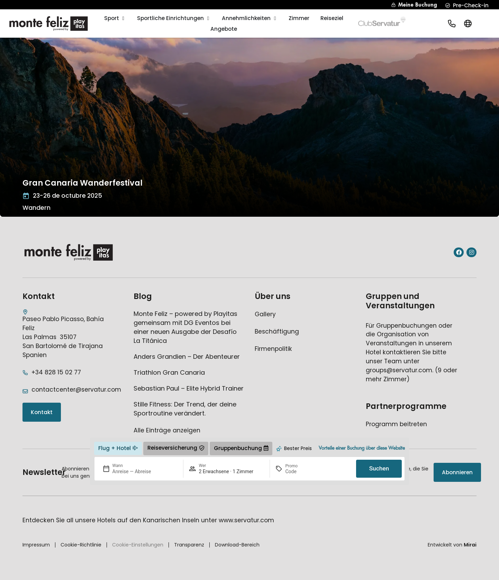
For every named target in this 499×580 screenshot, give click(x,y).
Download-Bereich (237, 544)
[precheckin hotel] (467, 5)
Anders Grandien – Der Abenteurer (187, 356)
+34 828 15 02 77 (56, 372)
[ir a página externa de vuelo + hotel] (118, 448)
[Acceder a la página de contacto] (41, 412)
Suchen (379, 468)
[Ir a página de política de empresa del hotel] (273, 349)
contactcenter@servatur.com (76, 389)
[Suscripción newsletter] (457, 472)
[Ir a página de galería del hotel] (265, 314)
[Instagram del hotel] (471, 252)
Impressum (36, 544)
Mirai (470, 544)
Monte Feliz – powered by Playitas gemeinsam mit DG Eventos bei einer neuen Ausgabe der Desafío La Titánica (185, 327)
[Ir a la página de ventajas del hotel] (362, 448)
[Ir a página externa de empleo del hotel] (277, 331)
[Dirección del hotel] (65, 334)
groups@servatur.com (399, 370)
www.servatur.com (246, 520)
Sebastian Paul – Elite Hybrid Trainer (189, 388)
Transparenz (189, 544)
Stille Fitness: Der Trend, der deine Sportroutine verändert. (185, 409)
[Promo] (301, 471)
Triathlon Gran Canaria (169, 372)
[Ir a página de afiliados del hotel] (396, 424)
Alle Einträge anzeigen (167, 430)
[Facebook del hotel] (459, 252)
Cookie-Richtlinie (81, 544)
